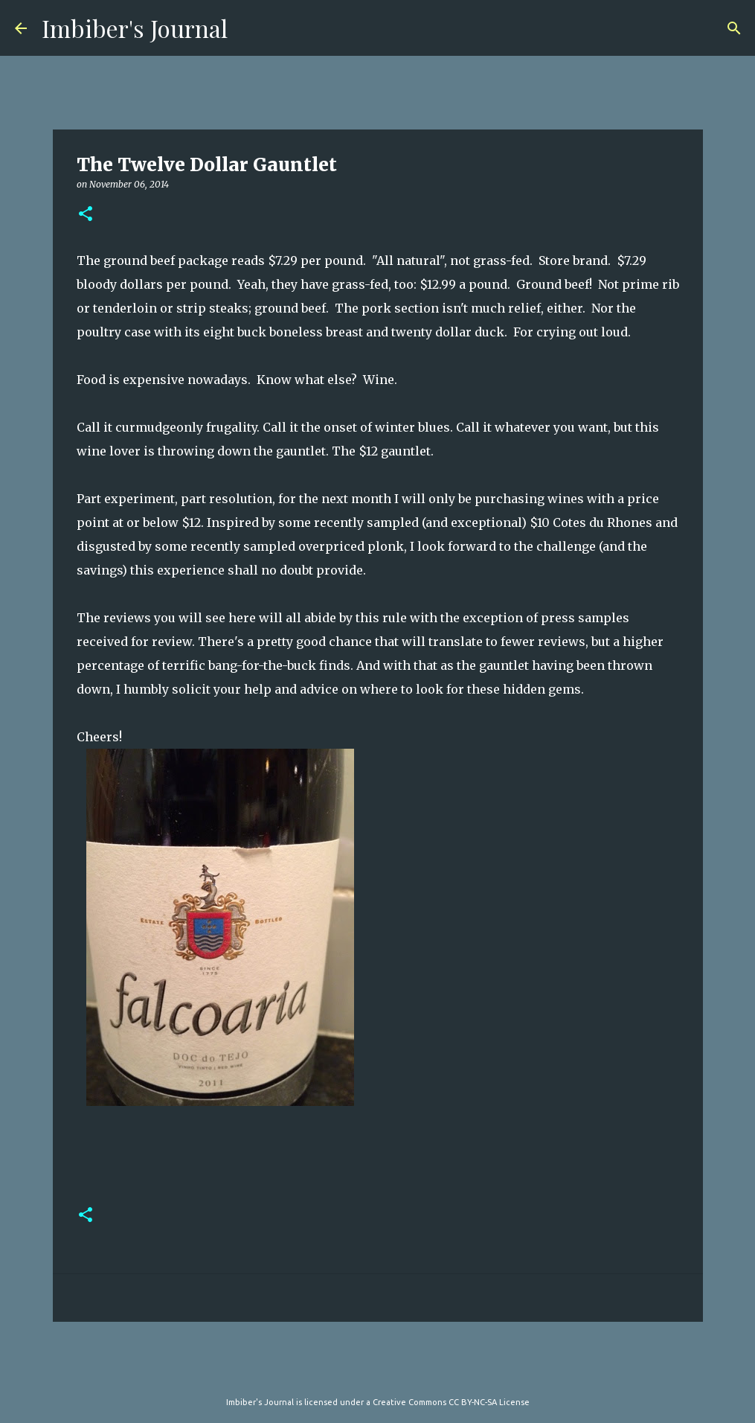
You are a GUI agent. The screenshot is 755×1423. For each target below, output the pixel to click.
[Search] (734, 28)
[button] (85, 215)
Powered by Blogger (378, 1371)
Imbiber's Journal (135, 28)
